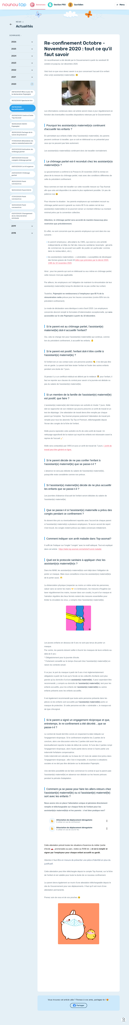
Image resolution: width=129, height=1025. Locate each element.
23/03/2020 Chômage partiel (21, 174)
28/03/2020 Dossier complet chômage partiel (21, 159)
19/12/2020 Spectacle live (22, 100)
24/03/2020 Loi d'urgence (22, 166)
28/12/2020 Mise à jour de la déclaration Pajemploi (22, 93)
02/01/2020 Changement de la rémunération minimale (22, 215)
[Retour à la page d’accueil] (14, 5)
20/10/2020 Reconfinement (18, 108)
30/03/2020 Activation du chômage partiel (22, 150)
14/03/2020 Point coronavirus (19, 206)
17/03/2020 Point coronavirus (19, 198)
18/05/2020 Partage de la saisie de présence (22, 133)
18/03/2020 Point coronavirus (19, 182)
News (20, 22)
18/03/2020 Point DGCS (21, 190)
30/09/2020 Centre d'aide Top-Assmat (22, 116)
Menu (120, 5)
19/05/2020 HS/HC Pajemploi (19, 125)
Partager (78, 1005)
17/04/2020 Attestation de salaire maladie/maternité (22, 142)
